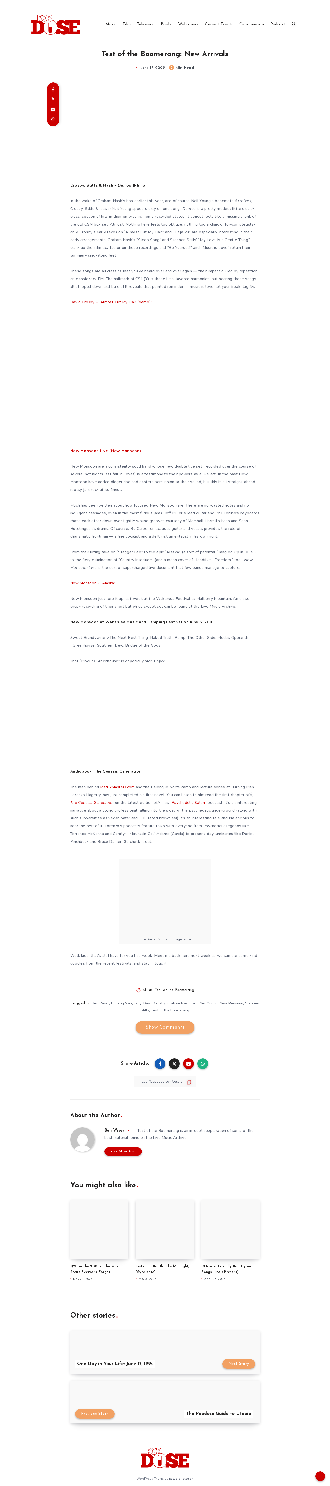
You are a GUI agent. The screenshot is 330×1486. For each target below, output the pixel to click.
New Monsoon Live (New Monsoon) (105, 450)
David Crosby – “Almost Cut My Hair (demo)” (111, 302)
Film (127, 24)
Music (111, 24)
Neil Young (209, 1003)
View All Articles (123, 1151)
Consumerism (251, 24)
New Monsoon (231, 1003)
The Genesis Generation (93, 802)
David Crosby (154, 1003)
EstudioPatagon (181, 1478)
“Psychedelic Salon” (191, 802)
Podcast (277, 24)
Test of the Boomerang (174, 990)
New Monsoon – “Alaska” (93, 583)
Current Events (219, 24)
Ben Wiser (100, 1003)
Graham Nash (178, 1003)
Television (146, 24)
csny (138, 1003)
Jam (195, 1003)
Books (166, 24)
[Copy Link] (165, 1081)
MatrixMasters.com (118, 787)
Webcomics (188, 24)
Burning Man (121, 1003)
